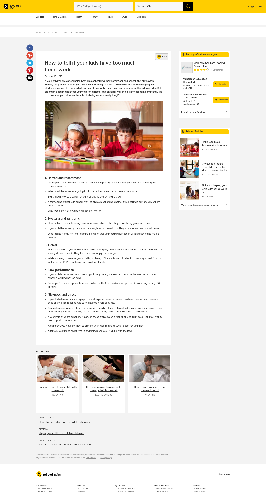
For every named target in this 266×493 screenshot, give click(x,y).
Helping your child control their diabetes (61, 433)
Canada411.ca (200, 489)
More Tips (141, 17)
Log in (251, 6)
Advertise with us (45, 489)
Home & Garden (59, 17)
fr (261, 7)
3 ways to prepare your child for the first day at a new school (214, 167)
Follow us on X (162, 491)
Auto (124, 17)
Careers (81, 491)
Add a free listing (45, 491)
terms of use (91, 458)
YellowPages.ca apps (164, 489)
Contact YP (83, 489)
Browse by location (125, 491)
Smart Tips (52, 33)
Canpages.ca (199, 491)
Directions (221, 84)
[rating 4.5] (201, 70)
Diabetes (43, 429)
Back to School (103, 395)
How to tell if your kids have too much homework (90, 66)
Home (38, 33)
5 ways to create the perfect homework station (65, 444)
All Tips (40, 17)
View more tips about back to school (200, 205)
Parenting (79, 33)
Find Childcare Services (204, 112)
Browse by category (126, 489)
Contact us (224, 474)
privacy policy (106, 458)
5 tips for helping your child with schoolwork (214, 187)
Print (162, 57)
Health (79, 17)
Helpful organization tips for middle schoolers (64, 422)
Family (95, 17)
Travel (110, 17)
